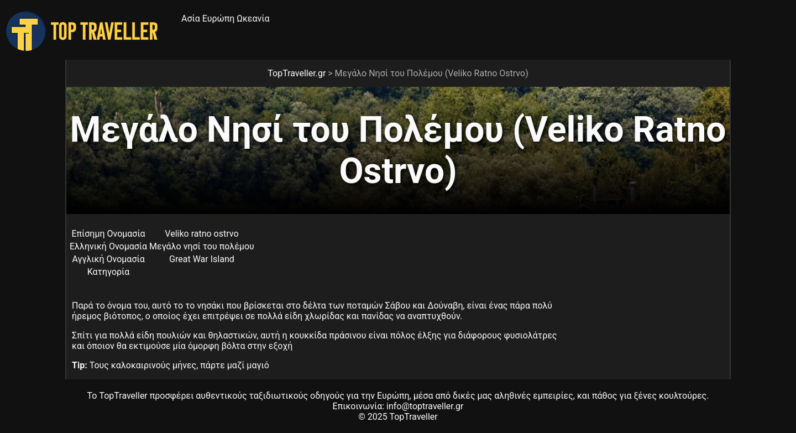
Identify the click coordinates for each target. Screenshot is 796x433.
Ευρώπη (218, 18)
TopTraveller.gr (297, 73)
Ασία (190, 18)
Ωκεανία (253, 18)
